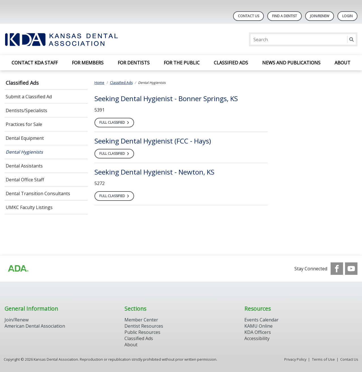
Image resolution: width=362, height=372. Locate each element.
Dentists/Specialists (26, 110)
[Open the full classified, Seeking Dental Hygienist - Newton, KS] (114, 196)
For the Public (182, 63)
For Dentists (134, 63)
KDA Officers (257, 332)
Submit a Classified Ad (29, 96)
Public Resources (142, 332)
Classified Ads (231, 63)
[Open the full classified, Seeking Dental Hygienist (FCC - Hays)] (114, 153)
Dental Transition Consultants (38, 193)
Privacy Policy (295, 359)
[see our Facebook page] (337, 268)
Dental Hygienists (24, 152)
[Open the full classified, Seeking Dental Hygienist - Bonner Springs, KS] (114, 122)
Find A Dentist (284, 16)
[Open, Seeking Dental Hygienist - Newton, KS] (154, 172)
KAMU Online (258, 326)
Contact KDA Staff (35, 63)
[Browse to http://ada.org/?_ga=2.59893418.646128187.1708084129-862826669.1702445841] (18, 268)
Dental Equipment (25, 138)
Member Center (141, 320)
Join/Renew (319, 16)
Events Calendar (261, 320)
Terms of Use (323, 359)
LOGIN (347, 16)
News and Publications (291, 63)
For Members (88, 63)
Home (99, 82)
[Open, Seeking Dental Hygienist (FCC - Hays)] (152, 140)
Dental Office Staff (25, 180)
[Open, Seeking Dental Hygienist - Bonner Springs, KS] (166, 98)
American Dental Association (35, 326)
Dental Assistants (24, 166)
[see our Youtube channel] (351, 268)
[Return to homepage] (78, 39)
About (342, 63)
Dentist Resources (143, 326)
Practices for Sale (24, 124)
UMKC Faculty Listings (29, 207)
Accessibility (257, 338)
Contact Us (248, 16)
